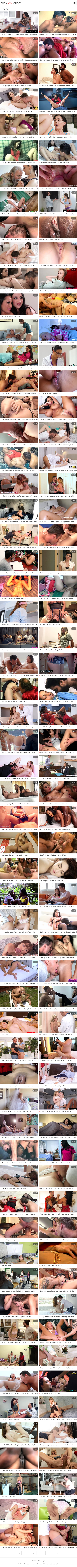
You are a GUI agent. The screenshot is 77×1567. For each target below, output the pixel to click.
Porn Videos (11, 3)
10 (58, 1553)
